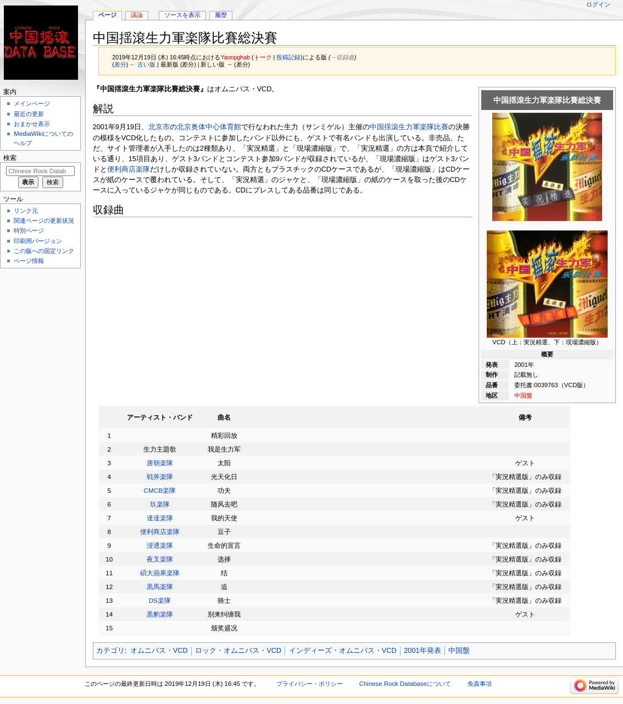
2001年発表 (422, 650)
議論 (137, 15)
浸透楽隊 (160, 545)
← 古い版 (142, 64)
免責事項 (480, 683)
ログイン (598, 4)
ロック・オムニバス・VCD (238, 650)
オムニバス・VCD (159, 650)
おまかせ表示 (32, 123)
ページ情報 (29, 260)
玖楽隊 (160, 504)
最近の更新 (29, 114)
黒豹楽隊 (160, 614)
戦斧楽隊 (160, 476)
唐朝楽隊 (160, 462)
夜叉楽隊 (160, 559)
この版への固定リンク (44, 251)
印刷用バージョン (38, 241)
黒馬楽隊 (160, 586)
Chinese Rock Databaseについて (405, 683)
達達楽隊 (160, 517)
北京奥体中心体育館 (209, 127)
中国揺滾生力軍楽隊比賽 (409, 127)
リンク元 (26, 210)
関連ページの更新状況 (44, 220)
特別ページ (29, 230)
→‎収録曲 (342, 57)
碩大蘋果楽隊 (160, 572)
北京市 (159, 127)
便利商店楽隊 (128, 169)
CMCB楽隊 (160, 490)
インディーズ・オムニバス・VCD (343, 650)
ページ (107, 15)
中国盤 (523, 395)
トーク (263, 57)
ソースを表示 (182, 15)
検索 (9, 158)
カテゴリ (110, 650)
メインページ (32, 103)
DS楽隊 (160, 600)
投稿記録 (288, 57)
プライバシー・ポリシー (309, 683)
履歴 (221, 15)
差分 (120, 64)
